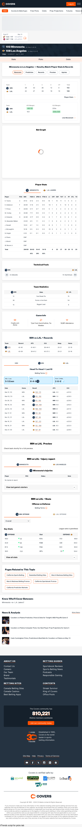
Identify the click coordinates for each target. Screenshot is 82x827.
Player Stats (68, 97)
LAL (9, 351)
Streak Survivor (50, 688)
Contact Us (9, 666)
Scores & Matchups (19, 11)
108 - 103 (38, 409)
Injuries (64, 72)
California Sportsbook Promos (45, 581)
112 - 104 (38, 425)
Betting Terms (41, 373)
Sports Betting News (53, 669)
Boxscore (17, 72)
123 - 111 (38, 392)
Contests (49, 683)
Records (41, 72)
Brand (6, 675)
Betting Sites (12, 683)
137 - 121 (38, 421)
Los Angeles (19, 51)
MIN (9, 347)
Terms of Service (52, 756)
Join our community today (41, 723)
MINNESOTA (23, 464)
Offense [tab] (22, 514)
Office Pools (49, 694)
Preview (53, 72)
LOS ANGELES (59, 464)
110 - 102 (38, 396)
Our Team (8, 672)
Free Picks (34, 11)
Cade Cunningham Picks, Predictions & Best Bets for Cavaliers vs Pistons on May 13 (40, 638)
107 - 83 (38, 417)
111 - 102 (38, 400)
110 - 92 (38, 413)
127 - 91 (37, 430)
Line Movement (67, 118)
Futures (69, 11)
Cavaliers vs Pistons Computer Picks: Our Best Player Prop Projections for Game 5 (40, 628)
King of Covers (50, 691)
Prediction (29, 72)
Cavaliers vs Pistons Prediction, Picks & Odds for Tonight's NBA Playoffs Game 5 (39, 618)
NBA (5, 11)
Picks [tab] (41, 59)
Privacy (40, 756)
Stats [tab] (13, 59)
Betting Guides (52, 661)
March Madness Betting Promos (18, 581)
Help (34, 756)
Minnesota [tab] (32, 190)
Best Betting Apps (12, 694)
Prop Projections (56, 11)
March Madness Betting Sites (61, 575)
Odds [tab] (68, 59)
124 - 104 (38, 405)
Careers (7, 669)
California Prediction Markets (17, 587)
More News (76, 612)
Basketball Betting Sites (37, 575)
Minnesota (18, 46)
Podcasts (47, 672)
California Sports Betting (15, 575)
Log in (71, 4)
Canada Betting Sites (14, 688)
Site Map (26, 756)
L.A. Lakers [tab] (49, 190)
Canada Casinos (11, 691)
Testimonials (10, 678)
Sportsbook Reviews (53, 666)
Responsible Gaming (52, 675)
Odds (44, 11)
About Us (9, 661)
